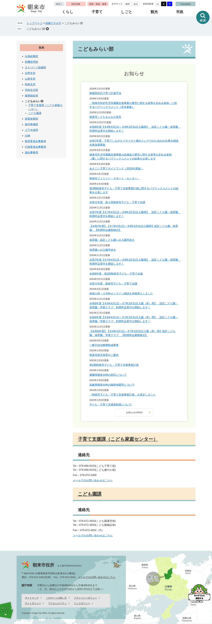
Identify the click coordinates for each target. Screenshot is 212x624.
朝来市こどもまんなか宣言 (105, 117)
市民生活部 (31, 90)
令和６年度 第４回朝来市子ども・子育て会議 (117, 202)
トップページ (34, 23)
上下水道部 (31, 130)
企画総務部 (31, 56)
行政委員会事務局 (35, 146)
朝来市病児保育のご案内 (104, 355)
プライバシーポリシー (85, 598)
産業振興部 (31, 118)
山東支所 (30, 78)
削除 (47, 28)
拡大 (136, 4)
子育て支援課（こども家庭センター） (118, 439)
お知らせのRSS (134, 412)
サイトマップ (32, 598)
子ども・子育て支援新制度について (110, 404)
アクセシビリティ (57, 603)
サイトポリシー (33, 603)
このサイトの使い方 (56, 598)
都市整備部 (31, 124)
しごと (126, 12)
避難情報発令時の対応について (108, 374)
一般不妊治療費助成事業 (104, 345)
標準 (128, 4)
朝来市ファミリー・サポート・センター (114, 178)
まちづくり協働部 (35, 67)
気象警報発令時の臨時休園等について (111, 384)
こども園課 (90, 494)
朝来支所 (30, 84)
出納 (27, 135)
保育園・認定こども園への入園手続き (111, 240)
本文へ (59, 4)
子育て (97, 12)
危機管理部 (31, 61)
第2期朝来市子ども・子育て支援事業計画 (114, 364)
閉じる (208, 582)
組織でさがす (53, 23)
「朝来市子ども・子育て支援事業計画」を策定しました (122, 394)
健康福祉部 (31, 95)
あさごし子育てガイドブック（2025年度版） (116, 168)
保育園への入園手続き (102, 249)
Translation (185, 4)
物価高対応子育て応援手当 (105, 93)
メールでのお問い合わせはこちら (93, 480)
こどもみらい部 (35, 28)
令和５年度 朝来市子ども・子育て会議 (113, 283)
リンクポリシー (82, 603)
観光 (154, 12)
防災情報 (76, 4)
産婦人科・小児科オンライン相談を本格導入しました (121, 293)
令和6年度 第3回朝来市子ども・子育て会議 (116, 273)
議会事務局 (31, 152)
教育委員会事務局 (35, 141)
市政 (179, 12)
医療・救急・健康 (97, 4)
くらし (67, 12)
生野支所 (30, 73)
